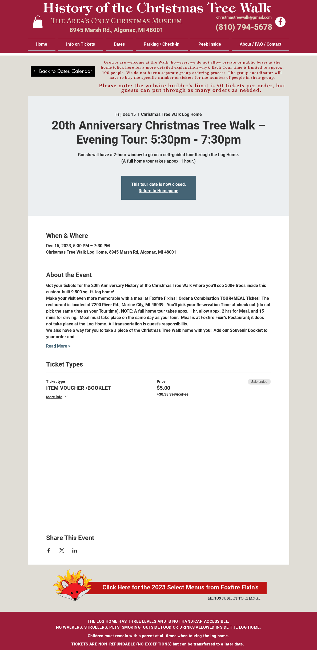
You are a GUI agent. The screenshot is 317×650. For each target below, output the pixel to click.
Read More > (58, 346)
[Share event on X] (61, 550)
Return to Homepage (158, 190)
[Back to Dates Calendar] (63, 71)
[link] (38, 21)
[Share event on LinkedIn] (74, 550)
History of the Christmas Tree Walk (156, 9)
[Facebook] (280, 22)
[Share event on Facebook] (48, 550)
